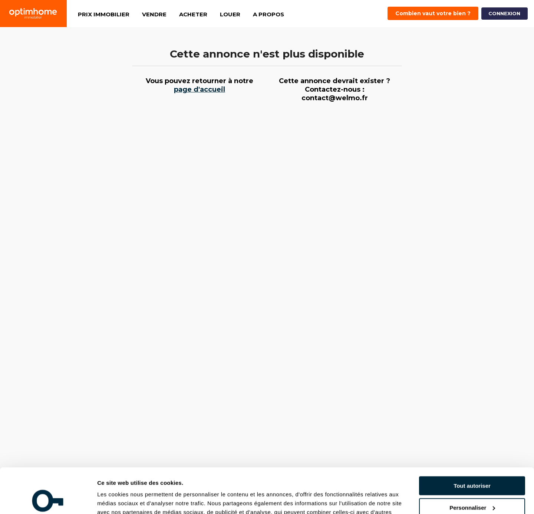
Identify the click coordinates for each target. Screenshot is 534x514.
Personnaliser (472, 465)
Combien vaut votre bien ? (433, 13)
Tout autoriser (472, 444)
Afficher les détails (122, 499)
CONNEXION (504, 13)
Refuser (472, 487)
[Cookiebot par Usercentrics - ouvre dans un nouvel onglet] (48, 499)
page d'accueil (199, 89)
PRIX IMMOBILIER (103, 14)
